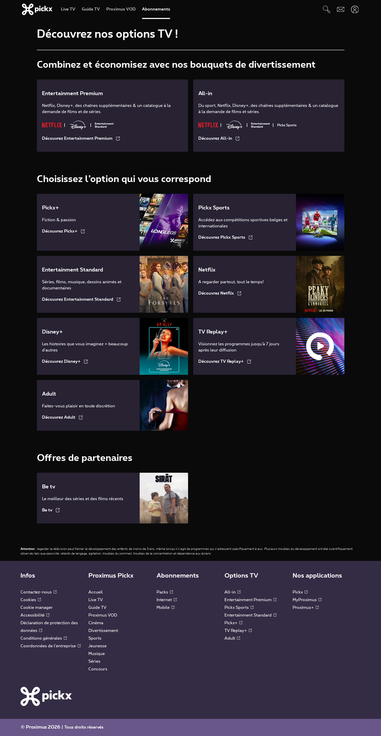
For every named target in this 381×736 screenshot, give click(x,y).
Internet (167, 600)
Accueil (95, 592)
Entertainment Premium (250, 600)
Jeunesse (97, 646)
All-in (232, 592)
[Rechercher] (327, 9)
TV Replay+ (238, 631)
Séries (94, 661)
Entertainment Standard (250, 615)
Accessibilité (34, 615)
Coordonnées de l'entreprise (50, 646)
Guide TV (97, 608)
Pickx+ (233, 623)
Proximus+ (306, 608)
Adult (232, 638)
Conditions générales (43, 638)
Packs (165, 592)
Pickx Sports (239, 608)
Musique (96, 654)
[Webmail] (341, 9)
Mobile (165, 608)
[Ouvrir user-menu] (355, 9)
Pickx (300, 592)
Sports (94, 638)
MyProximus (307, 600)
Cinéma (95, 623)
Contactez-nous (38, 592)
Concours (97, 669)
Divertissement (103, 631)
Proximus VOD (102, 615)
